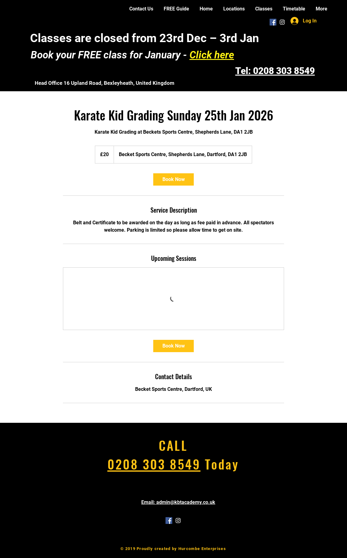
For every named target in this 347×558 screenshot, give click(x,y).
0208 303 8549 (154, 463)
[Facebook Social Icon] (273, 22)
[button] (234, 8)
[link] (173, 179)
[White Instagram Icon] (282, 22)
